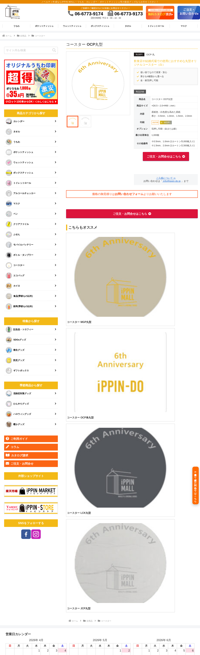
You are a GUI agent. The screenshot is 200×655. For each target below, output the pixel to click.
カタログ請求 (17, 455)
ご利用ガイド (17, 438)
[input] (31, 50)
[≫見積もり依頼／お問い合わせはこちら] (195, 485)
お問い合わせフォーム (129, 194)
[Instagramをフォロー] (36, 534)
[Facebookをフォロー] (26, 534)
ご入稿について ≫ (166, 178)
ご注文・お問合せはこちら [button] (164, 156)
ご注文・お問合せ (19, 463)
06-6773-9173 (125, 13)
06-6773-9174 (85, 13)
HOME (92, 645)
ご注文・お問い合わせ (184, 645)
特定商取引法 (136, 645)
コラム (12, 447)
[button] (54, 50)
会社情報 (121, 645)
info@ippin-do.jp (171, 181)
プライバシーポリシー (157, 645)
